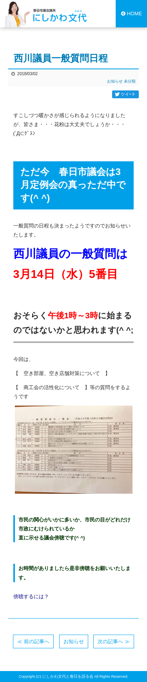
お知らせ (115, 81)
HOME (131, 13)
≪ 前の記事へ (33, 641)
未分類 (130, 81)
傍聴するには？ (31, 596)
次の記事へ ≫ (114, 641)
